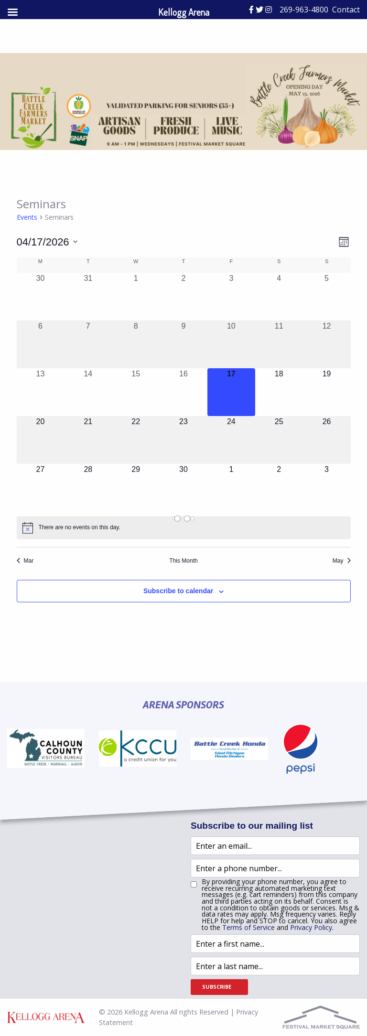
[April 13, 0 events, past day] (41, 392)
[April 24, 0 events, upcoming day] (231, 440)
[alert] (184, 527)
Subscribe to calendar (178, 591)
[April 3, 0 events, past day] (231, 296)
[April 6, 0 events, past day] (41, 344)
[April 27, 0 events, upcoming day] (41, 488)
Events (27, 217)
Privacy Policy (311, 927)
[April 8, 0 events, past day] (136, 344)
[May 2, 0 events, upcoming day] (279, 488)
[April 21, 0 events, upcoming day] (88, 440)
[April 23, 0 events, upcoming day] (183, 440)
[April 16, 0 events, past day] (183, 392)
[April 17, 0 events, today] (231, 392)
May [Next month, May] (342, 560)
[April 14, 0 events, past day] (88, 392)
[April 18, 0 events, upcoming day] (279, 392)
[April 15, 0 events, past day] (136, 392)
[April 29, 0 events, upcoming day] (136, 488)
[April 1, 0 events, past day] (136, 296)
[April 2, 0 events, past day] (183, 296)
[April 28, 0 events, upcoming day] (88, 488)
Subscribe (216, 986)
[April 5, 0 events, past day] (327, 296)
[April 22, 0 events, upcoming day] (136, 440)
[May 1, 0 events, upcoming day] (231, 488)
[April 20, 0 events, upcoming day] (41, 440)
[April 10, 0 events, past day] (231, 344)
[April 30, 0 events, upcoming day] (183, 488)
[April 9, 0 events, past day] (183, 344)
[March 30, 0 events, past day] (41, 296)
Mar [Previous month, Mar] (25, 560)
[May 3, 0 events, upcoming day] (327, 488)
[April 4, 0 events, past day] (279, 296)
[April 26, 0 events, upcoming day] (327, 440)
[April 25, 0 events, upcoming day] (279, 440)
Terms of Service (248, 927)
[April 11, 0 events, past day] (279, 344)
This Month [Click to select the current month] (183, 560)
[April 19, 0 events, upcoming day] (327, 392)
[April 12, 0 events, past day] (327, 344)
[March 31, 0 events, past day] (88, 296)
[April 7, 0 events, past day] (88, 344)
